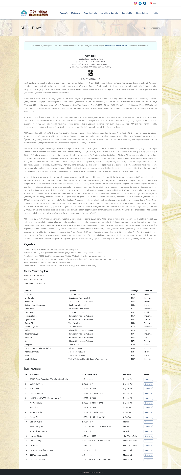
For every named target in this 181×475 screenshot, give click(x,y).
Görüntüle (148, 379)
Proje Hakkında (90, 13)
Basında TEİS (127, 13)
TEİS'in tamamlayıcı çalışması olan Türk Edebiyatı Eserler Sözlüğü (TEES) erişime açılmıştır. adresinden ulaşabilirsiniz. (89, 45)
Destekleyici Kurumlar (109, 13)
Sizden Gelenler (142, 13)
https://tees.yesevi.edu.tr (116, 45)
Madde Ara (75, 13)
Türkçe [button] (154, 3)
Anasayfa (63, 13)
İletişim (155, 13)
